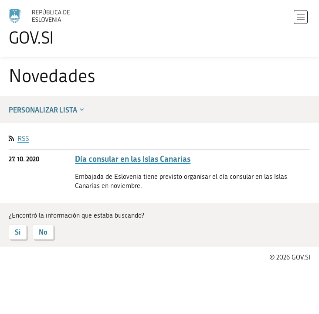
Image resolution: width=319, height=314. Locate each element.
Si (17, 232)
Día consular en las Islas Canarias (132, 159)
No (43, 232)
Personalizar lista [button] (47, 110)
